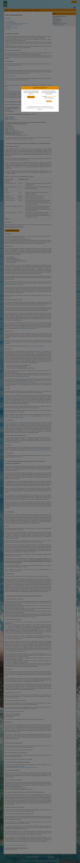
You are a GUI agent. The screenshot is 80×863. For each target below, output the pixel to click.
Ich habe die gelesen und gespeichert (49, 97)
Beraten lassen (31, 96)
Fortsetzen (49, 101)
